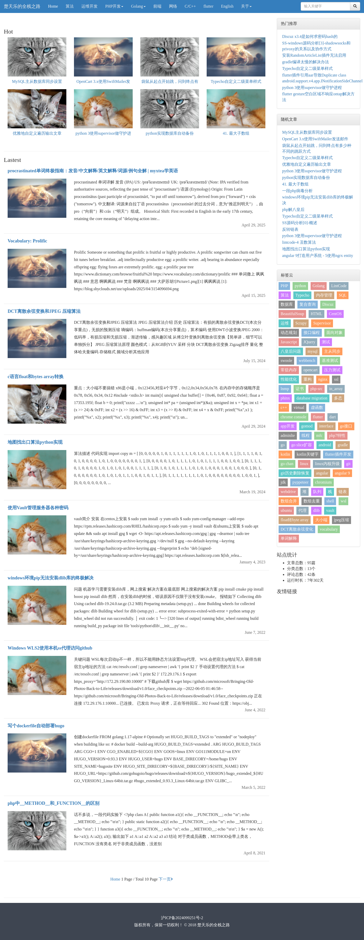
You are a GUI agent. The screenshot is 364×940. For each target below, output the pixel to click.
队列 (317, 491)
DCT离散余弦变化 (297, 529)
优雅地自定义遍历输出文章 (37, 133)
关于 (246, 6)
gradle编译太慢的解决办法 (305, 62)
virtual (299, 407)
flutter (208, 6)
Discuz (327, 304)
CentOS (335, 314)
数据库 (287, 304)
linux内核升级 (327, 463)
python (300, 286)
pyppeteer (300, 482)
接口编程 (312, 332)
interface (326, 426)
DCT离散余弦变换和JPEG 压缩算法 (44, 311)
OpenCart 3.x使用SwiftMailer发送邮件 (315, 139)
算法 (70, 6)
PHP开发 (114, 6)
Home (53, 6)
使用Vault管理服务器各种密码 (38, 507)
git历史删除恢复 (295, 473)
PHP (284, 286)
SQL (342, 295)
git (348, 463)
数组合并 (289, 501)
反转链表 (290, 229)
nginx (322, 379)
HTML (316, 314)
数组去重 (312, 501)
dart (332, 417)
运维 (285, 323)
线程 (305, 435)
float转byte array (295, 520)
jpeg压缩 (341, 520)
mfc (319, 435)
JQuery (309, 342)
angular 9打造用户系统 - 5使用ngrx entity (317, 255)
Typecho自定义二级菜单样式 (236, 81)
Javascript (289, 342)
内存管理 (324, 295)
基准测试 (330, 360)
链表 (343, 491)
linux (304, 463)
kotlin (285, 454)
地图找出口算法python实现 (35, 442)
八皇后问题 (291, 351)
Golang (138, 6)
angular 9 (342, 473)
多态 (338, 398)
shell (330, 501)
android (324, 445)
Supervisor (322, 323)
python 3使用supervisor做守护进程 (312, 87)
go (283, 445)
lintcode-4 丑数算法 (299, 242)
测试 (326, 342)
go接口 (346, 426)
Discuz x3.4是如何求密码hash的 (310, 36)
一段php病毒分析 (297, 191)
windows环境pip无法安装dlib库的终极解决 (51, 577)
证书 (300, 389)
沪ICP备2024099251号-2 (182, 918)
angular (322, 473)
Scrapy (301, 323)
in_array (336, 389)
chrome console (293, 417)
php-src (316, 389)
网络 (173, 6)
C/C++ (190, 6)
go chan (287, 463)
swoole (286, 360)
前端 (157, 6)
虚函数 (317, 407)
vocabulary (329, 529)
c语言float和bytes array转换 (36, 376)
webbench (307, 360)
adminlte (288, 435)
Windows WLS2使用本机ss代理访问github (50, 648)
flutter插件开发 (338, 454)
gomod (306, 426)
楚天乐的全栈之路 (22, 6)
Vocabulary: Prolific (27, 240)
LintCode (338, 286)
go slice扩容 (301, 445)
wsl (343, 501)
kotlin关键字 (307, 454)
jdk (283, 482)
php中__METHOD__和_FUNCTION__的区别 (53, 803)
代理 (302, 510)
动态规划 (289, 332)
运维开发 (89, 6)
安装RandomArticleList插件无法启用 (314, 55)
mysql (312, 351)
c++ (284, 407)
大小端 (321, 520)
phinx (285, 398)
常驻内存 (289, 370)
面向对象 (334, 332)
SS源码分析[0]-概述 (299, 223)
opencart (310, 370)
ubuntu (286, 510)
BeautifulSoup (292, 314)
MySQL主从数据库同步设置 (37, 81)
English (227, 6)
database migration (311, 398)
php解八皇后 (293, 209)
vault (330, 510)
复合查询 (307, 304)
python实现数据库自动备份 (169, 133)
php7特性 (337, 435)
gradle (343, 445)
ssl (336, 379)
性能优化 (289, 379)
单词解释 (289, 538)
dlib (316, 510)
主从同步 (332, 351)
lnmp (285, 389)
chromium (323, 482)
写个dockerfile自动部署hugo (36, 725)
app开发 (288, 426)
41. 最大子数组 (236, 133)
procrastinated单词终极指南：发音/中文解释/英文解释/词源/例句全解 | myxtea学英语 (93, 170)
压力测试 (332, 370)
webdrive (288, 491)
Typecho (302, 295)
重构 (308, 379)
